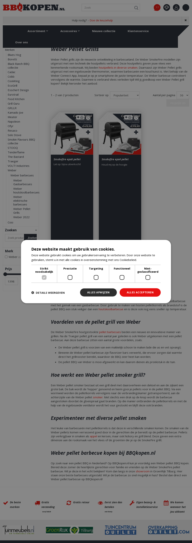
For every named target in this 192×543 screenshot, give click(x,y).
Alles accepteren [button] (140, 292)
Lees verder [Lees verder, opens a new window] (145, 259)
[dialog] (96, 271)
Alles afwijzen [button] (98, 292)
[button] (48, 292)
